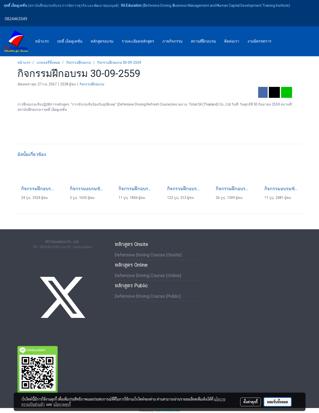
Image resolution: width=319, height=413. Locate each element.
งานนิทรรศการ (259, 41)
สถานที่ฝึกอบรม (203, 41)
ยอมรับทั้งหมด (277, 402)
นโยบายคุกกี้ (62, 404)
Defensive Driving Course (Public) (148, 296)
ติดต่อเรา (231, 41)
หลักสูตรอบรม (102, 41)
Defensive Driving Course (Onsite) (148, 254)
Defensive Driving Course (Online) (148, 275)
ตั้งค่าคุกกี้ (250, 402)
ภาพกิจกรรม (172, 41)
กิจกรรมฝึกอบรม (92, 84)
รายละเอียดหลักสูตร (138, 41)
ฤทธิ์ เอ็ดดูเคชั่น (69, 41)
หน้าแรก (42, 41)
